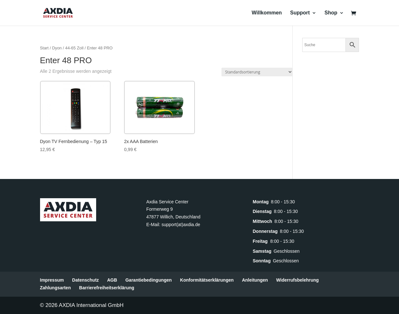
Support (300, 13)
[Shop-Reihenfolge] (257, 72)
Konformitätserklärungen (207, 280)
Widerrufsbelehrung (297, 280)
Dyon (57, 48)
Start (44, 48)
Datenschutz (85, 280)
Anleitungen (255, 280)
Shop (331, 13)
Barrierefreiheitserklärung (106, 287)
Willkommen (267, 13)
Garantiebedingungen (148, 280)
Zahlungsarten (55, 287)
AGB (112, 280)
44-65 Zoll (74, 48)
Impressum (52, 280)
